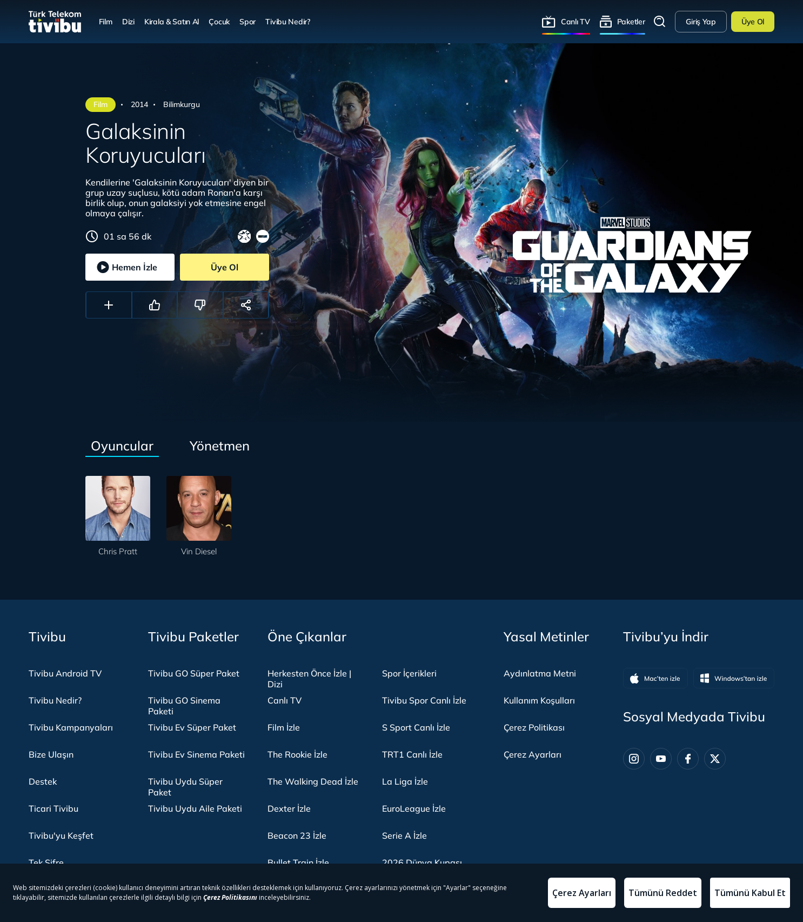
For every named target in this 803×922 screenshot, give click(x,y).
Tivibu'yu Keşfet (61, 835)
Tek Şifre (46, 862)
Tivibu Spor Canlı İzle (424, 700)
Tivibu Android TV (65, 673)
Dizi (128, 21)
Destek (43, 781)
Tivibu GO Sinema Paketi (184, 706)
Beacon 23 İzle (296, 835)
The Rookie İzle (297, 754)
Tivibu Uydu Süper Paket (185, 787)
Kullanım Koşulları (539, 700)
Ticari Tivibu (53, 808)
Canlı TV (575, 21)
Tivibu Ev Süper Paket (192, 727)
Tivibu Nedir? (287, 21)
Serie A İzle (404, 835)
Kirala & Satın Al (171, 21)
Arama (659, 21)
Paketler (631, 21)
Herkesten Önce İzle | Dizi (309, 678)
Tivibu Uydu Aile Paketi (195, 808)
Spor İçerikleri (409, 673)
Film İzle (283, 727)
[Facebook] (688, 759)
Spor (247, 21)
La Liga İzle (405, 781)
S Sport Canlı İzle (416, 727)
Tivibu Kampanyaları (71, 727)
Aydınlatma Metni (540, 673)
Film (105, 21)
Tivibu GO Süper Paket (193, 673)
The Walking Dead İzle (312, 781)
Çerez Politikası (534, 727)
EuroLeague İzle (414, 808)
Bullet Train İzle (298, 862)
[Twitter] (715, 759)
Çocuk (219, 21)
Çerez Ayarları (532, 754)
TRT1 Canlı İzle (412, 754)
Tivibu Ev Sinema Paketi (196, 754)
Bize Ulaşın (51, 754)
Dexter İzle (289, 808)
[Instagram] (634, 759)
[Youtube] (661, 759)
